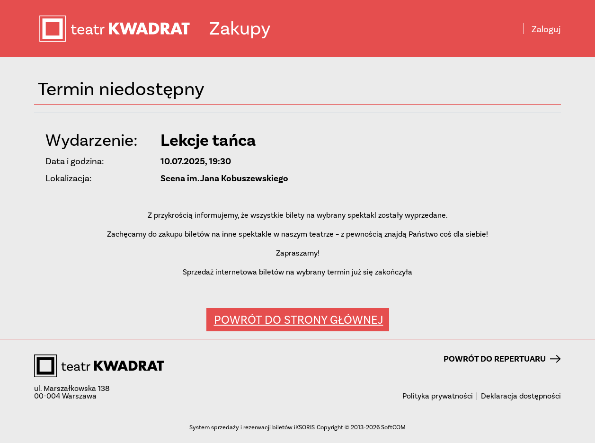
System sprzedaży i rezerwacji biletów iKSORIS (252, 427)
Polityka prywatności (437, 396)
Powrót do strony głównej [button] (298, 320)
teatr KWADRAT (123, 28)
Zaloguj (546, 29)
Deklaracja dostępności (521, 396)
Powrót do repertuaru (502, 358)
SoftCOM (393, 427)
